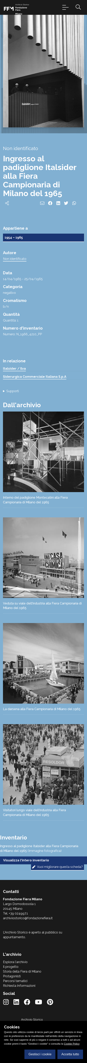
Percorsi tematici (15, 981)
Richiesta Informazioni (19, 986)
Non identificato (14, 259)
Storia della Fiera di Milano (22, 971)
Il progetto (10, 967)
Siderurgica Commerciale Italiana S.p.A (34, 377)
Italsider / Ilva (14, 368)
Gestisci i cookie (39, 1054)
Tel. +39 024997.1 (15, 913)
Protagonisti (12, 976)
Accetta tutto (70, 1054)
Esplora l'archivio (15, 962)
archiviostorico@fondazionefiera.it (28, 918)
